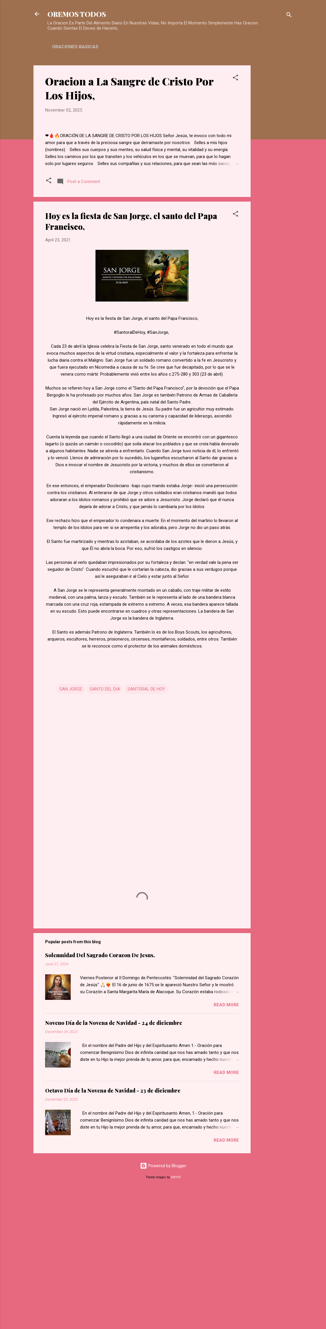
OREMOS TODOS (76, 14)
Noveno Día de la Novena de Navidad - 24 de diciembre (113, 1159)
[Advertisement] (274, 152)
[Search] (289, 16)
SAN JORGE (70, 825)
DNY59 (176, 1314)
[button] (235, 78)
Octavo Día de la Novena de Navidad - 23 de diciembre (112, 1227)
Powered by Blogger (163, 1302)
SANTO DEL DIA (105, 825)
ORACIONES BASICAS (75, 46)
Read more (226, 1141)
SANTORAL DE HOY (146, 825)
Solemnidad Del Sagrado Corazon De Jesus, (100, 1091)
